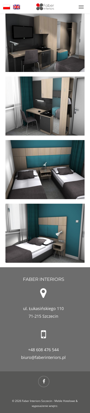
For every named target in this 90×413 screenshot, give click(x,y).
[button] (81, 7)
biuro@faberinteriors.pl (43, 357)
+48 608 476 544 (43, 349)
